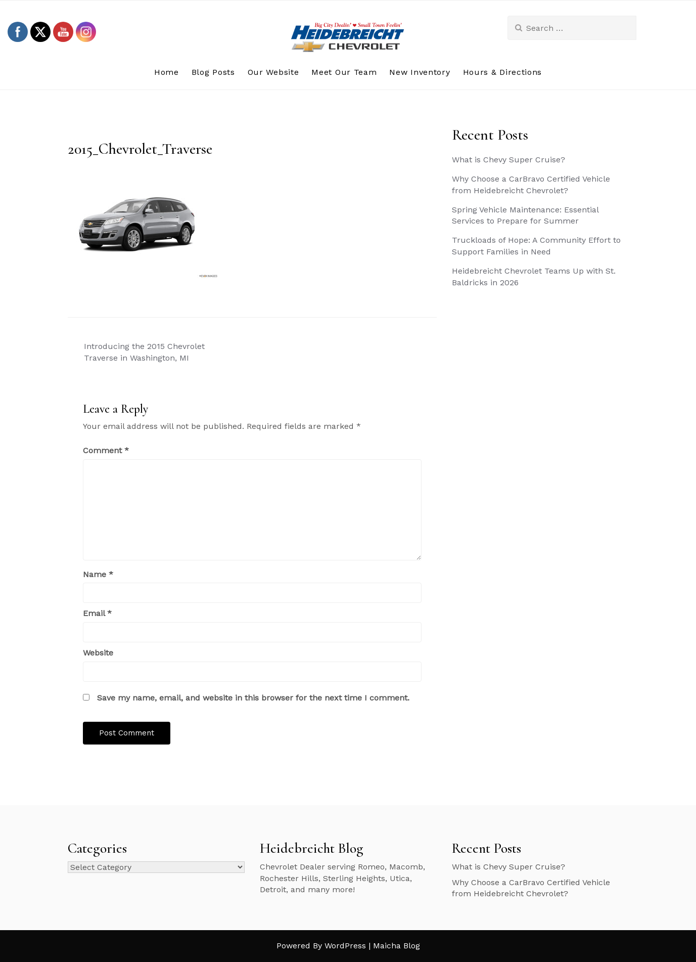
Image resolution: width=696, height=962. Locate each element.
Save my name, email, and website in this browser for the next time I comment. (253, 698)
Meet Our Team (344, 72)
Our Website (273, 72)
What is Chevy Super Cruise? (508, 159)
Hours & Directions (502, 72)
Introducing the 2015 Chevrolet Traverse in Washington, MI (144, 352)
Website (98, 653)
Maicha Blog (396, 945)
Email (97, 613)
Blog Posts (213, 72)
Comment (106, 450)
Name (98, 574)
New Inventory (419, 72)
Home (166, 72)
